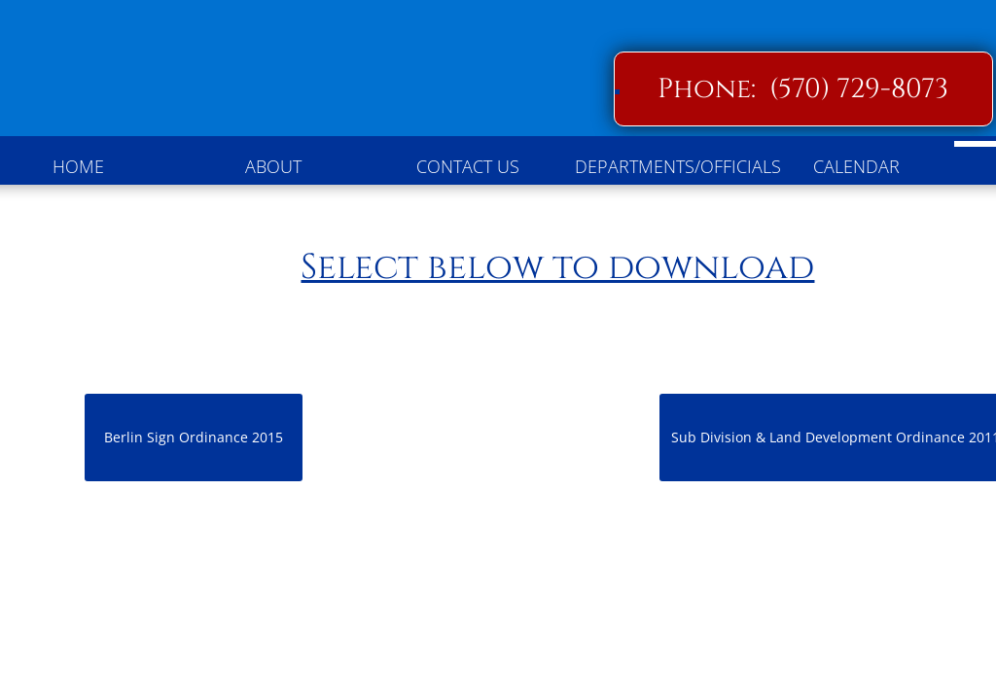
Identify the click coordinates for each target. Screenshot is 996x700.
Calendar (856, 166)
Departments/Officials (667, 166)
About (273, 166)
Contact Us (467, 166)
